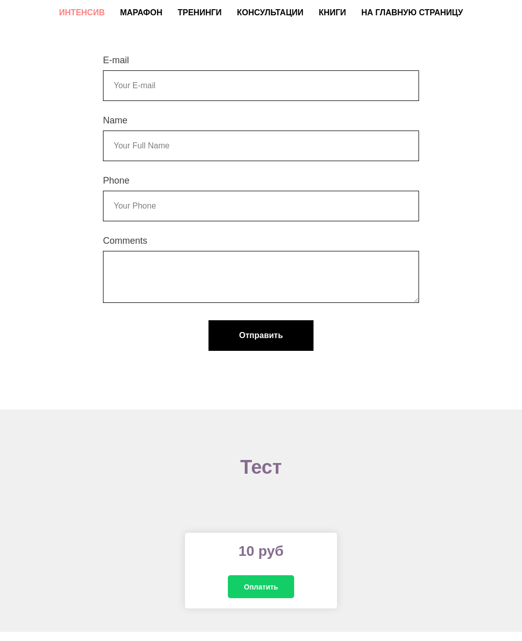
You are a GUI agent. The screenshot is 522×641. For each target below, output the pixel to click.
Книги (332, 12)
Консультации (270, 12)
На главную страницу (412, 12)
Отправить (261, 335)
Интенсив (82, 12)
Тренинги (199, 12)
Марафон (141, 12)
